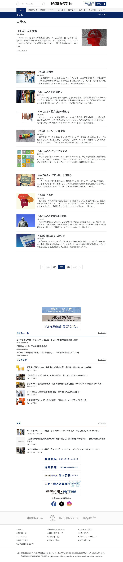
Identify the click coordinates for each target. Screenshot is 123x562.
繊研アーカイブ (46, 10)
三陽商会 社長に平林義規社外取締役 (31, 346)
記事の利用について (25, 544)
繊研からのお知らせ (56, 529)
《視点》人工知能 (26, 31)
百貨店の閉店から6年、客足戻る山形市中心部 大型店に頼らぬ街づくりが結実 (59, 367)
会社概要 (61, 10)
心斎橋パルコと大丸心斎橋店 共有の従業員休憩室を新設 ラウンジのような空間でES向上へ (65, 384)
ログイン (102, 10)
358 (61, 267)
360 (74, 267)
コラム (19, 15)
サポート (82, 10)
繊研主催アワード (55, 533)
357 (54, 267)
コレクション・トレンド (34, 433)
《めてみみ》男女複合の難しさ (53, 111)
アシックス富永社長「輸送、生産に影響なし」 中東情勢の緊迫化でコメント (48, 353)
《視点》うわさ (45, 195)
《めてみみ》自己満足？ (50, 92)
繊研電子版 (32, 10)
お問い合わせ (84, 540)
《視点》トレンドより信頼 (51, 131)
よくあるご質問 (85, 529)
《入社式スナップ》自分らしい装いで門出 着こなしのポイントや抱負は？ (57, 375)
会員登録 (92, 10)
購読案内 (71, 10)
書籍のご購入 (22, 540)
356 (48, 267)
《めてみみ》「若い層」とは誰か (54, 175)
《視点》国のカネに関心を (51, 235)
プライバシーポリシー (87, 537)
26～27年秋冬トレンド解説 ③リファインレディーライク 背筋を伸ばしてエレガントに (63, 431)
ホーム (19, 529)
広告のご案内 (53, 540)
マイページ (21, 537)
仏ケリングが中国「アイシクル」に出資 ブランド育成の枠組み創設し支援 (47, 340)
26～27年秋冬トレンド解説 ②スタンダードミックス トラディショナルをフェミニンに (63, 449)
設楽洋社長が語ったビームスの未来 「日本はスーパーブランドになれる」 (57, 400)
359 (68, 267)
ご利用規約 (83, 533)
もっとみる (21, 50)
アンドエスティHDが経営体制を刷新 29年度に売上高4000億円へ (53, 392)
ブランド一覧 (53, 537)
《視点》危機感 (45, 72)
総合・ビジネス (32, 370)
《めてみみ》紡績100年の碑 (51, 216)
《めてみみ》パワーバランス (52, 151)
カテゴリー (102, 14)
